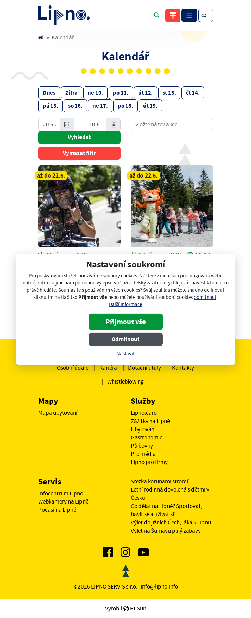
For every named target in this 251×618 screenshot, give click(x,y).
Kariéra (108, 368)
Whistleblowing (125, 381)
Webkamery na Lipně (63, 501)
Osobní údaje (72, 368)
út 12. (145, 93)
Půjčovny (142, 445)
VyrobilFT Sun (125, 608)
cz (203, 15)
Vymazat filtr (79, 153)
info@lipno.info (159, 586)
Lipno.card (144, 412)
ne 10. (95, 93)
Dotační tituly (144, 368)
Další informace (125, 304)
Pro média (143, 454)
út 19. (150, 106)
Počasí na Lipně (57, 509)
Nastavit (125, 354)
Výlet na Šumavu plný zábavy (166, 530)
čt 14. (193, 93)
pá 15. (50, 106)
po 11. (120, 93)
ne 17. (100, 106)
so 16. (75, 106)
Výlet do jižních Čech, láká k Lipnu (171, 522)
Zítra (71, 93)
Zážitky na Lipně (150, 421)
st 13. (169, 93)
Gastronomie (146, 437)
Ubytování (143, 429)
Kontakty (183, 368)
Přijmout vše (125, 322)
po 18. (125, 106)
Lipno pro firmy (149, 462)
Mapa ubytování (57, 412)
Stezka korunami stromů (160, 481)
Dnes (49, 93)
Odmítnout (125, 339)
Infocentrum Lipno (60, 493)
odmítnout (205, 297)
